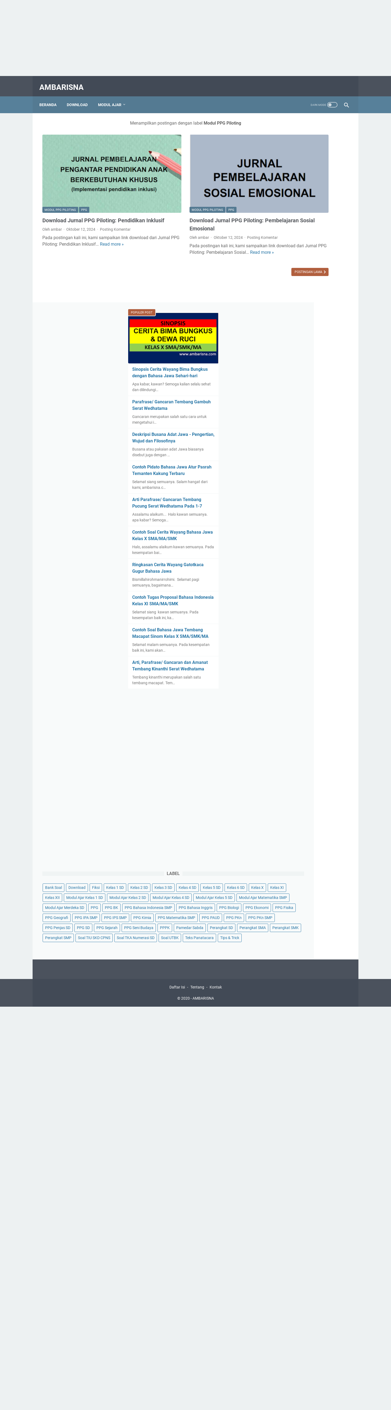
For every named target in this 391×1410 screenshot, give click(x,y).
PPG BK (336, 799)
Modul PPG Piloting (60, 183)
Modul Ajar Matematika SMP (294, 789)
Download (80, 97)
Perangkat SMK (316, 909)
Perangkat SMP (283, 919)
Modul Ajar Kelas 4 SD (288, 769)
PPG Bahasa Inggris (287, 819)
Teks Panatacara (284, 939)
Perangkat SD (315, 899)
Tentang (197, 992)
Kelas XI (295, 739)
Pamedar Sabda (283, 899)
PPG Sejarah (331, 879)
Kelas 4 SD (279, 729)
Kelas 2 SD (303, 719)
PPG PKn (277, 869)
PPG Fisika (308, 829)
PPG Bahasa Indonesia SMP (293, 809)
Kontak (216, 992)
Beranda (50, 97)
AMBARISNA (64, 82)
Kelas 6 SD (327, 729)
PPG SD (308, 879)
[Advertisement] (163, 38)
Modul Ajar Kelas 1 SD (288, 749)
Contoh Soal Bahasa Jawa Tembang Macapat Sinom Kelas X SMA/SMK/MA (306, 444)
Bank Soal (278, 708)
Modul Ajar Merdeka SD (289, 799)
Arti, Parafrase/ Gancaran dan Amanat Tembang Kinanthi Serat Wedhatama (303, 483)
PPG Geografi (281, 839)
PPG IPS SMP (281, 849)
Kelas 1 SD (279, 719)
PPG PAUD (323, 859)
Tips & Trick (314, 939)
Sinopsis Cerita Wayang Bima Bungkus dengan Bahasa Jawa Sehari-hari (301, 177)
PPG (84, 183)
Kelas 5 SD (303, 729)
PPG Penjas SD (282, 879)
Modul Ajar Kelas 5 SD (288, 779)
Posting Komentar (115, 210)
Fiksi (320, 708)
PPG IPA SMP (310, 839)
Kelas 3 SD (327, 719)
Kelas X (276, 739)
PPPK (311, 889)
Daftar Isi (177, 992)
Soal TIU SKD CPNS (319, 919)
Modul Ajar (112, 97)
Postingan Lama (228, 251)
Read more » (72, 231)
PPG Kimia (308, 849)
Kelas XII (316, 739)
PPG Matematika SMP (288, 859)
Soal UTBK (323, 929)
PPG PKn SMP (304, 869)
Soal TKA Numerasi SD (289, 929)
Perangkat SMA (283, 909)
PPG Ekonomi (281, 829)
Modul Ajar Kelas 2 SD (288, 759)
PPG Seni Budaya (284, 889)
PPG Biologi (320, 819)
